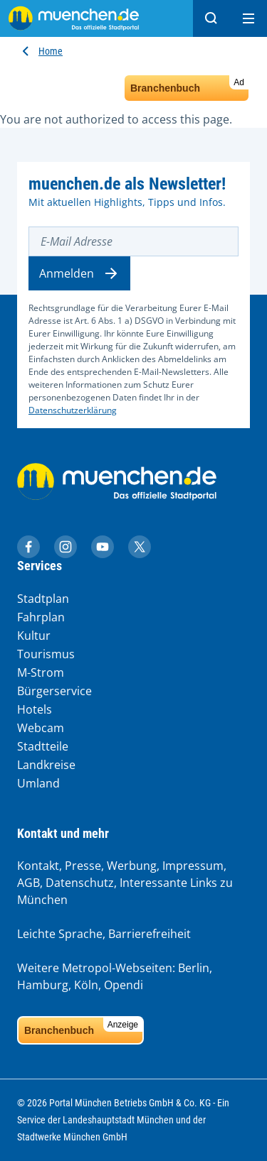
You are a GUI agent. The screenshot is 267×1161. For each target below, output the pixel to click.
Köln (86, 985)
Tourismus (46, 654)
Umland (38, 783)
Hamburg (42, 985)
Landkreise (46, 765)
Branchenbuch (189, 84)
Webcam (40, 728)
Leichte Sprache (60, 934)
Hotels (34, 709)
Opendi (123, 985)
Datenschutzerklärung (72, 410)
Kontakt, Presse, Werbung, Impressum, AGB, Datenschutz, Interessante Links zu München (125, 882)
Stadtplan (43, 598)
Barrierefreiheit (149, 934)
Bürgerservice (54, 691)
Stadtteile (42, 746)
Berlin (193, 968)
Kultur (34, 635)
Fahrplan (41, 617)
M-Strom (40, 672)
